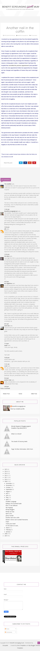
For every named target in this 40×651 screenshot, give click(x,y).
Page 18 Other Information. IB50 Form (22, 449)
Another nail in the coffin (12, 517)
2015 (6, 469)
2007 (6, 536)
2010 (6, 479)
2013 (6, 473)
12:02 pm (6, 227)
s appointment (25, 65)
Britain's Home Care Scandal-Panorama (17, 519)
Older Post (34, 394)
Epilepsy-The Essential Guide (14, 503)
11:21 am (6, 364)
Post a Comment (5, 388)
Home (20, 394)
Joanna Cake (7, 380)
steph (5, 345)
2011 (6, 477)
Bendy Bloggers (10, 509)
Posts (7, 629)
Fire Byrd (6, 256)
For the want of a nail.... (12, 525)
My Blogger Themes (34, 645)
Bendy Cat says (10, 511)
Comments (8, 632)
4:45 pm (6, 386)
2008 (6, 533)
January (8, 532)
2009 (6, 481)
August (8, 491)
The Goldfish (7, 184)
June (7, 495)
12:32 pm (6, 254)
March (8, 527)
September (9, 489)
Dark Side (7, 326)
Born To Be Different (11, 505)
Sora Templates (21, 645)
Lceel (5, 366)
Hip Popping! (9, 507)
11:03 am (6, 209)
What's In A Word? (16, 434)
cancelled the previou (15, 65)
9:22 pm (6, 378)
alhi (5, 229)
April (7, 499)
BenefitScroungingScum (11, 211)
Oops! (7, 521)
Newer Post (6, 394)
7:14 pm (6, 343)
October (8, 487)
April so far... (9, 513)
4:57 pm (6, 281)
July (7, 493)
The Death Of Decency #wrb (19, 441)
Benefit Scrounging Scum (17, 643)
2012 (6, 475)
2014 (6, 471)
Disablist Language (11, 501)
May (7, 497)
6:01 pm (6, 324)
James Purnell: (10, 515)
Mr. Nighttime (8, 283)
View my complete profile (17, 409)
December (9, 483)
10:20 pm (6, 357)
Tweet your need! (10, 523)
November (9, 485)
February (8, 529)
